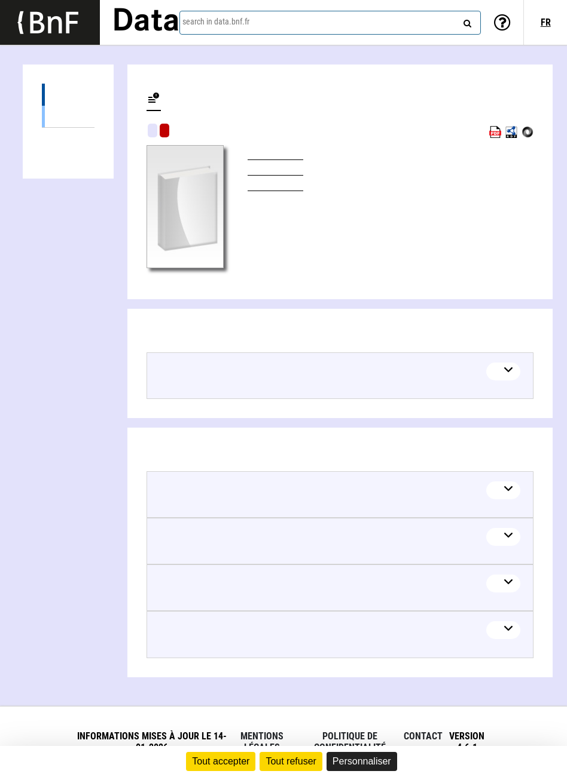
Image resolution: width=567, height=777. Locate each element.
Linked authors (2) (68, 139)
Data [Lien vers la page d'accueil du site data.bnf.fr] (146, 22)
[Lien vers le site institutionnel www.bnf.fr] (50, 22)
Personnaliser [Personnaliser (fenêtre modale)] (362, 761)
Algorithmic (164, 130)
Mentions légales (262, 741)
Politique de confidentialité (350, 741)
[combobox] (330, 23)
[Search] (466, 21)
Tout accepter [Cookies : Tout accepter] (220, 761)
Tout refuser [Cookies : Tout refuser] (291, 761)
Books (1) (68, 116)
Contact (423, 736)
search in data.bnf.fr (215, 21)
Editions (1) (68, 95)
